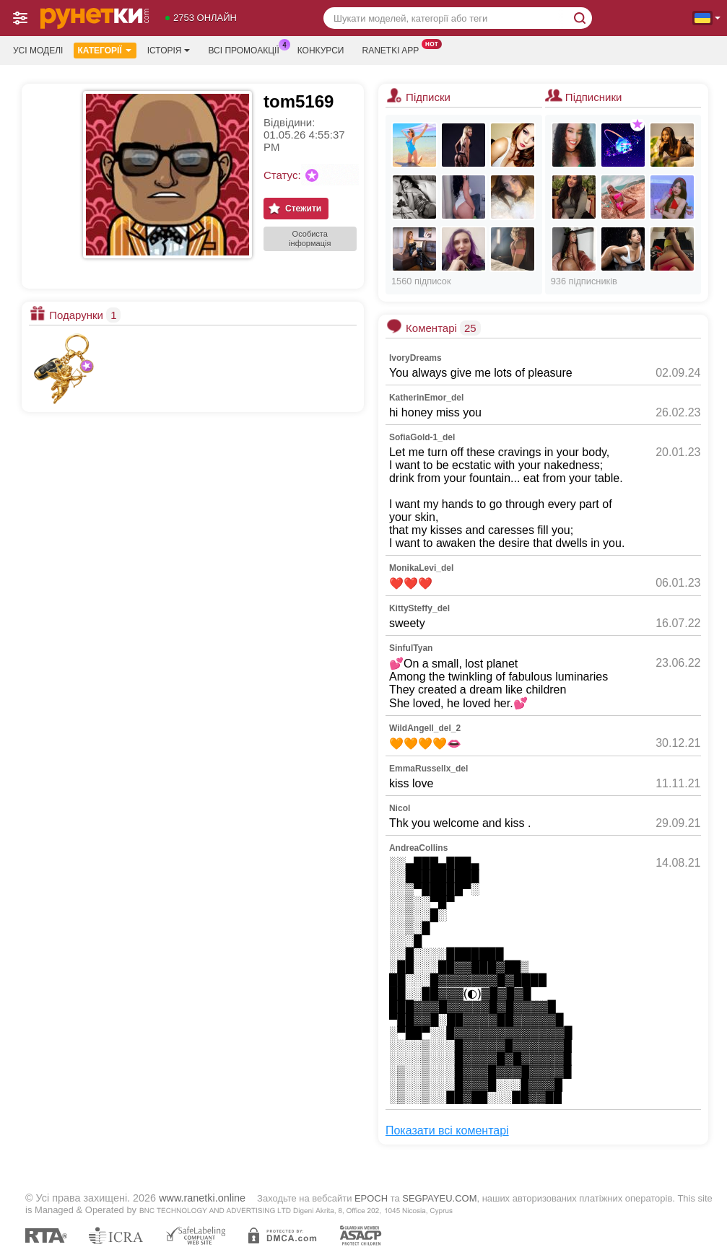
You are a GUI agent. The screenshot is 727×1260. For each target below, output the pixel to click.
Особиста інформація (310, 238)
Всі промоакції (247, 49)
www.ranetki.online (202, 1198)
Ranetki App (394, 49)
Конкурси (320, 50)
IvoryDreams (415, 358)
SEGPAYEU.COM (439, 1198)
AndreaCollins (418, 848)
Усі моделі (38, 50)
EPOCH (371, 1198)
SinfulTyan (410, 648)
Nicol (399, 808)
